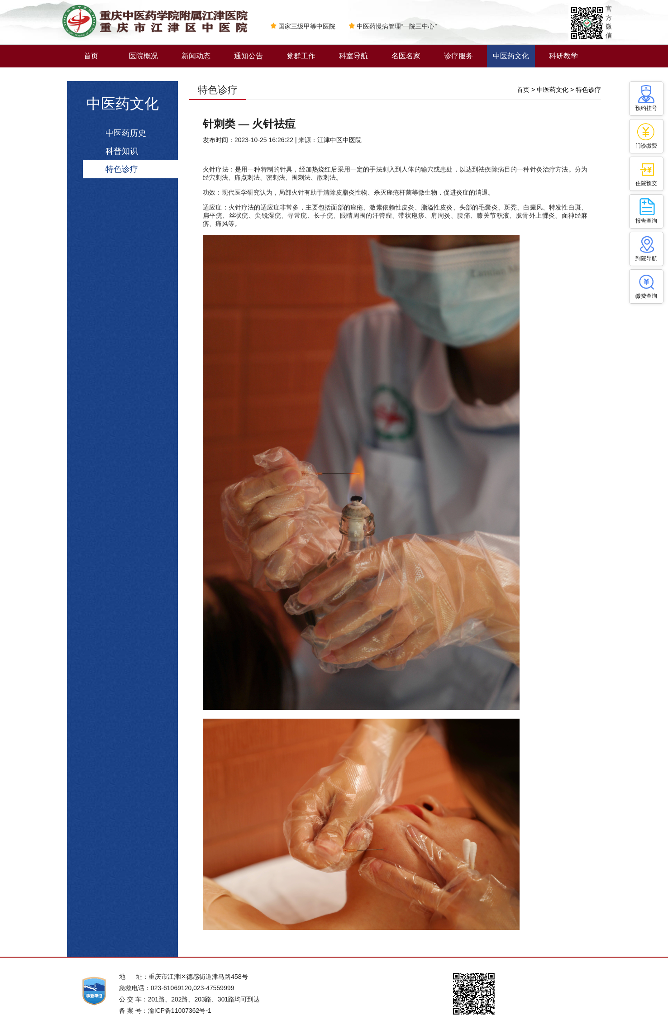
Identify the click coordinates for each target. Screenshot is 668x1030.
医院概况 (143, 56)
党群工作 (300, 56)
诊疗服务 (458, 56)
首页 (91, 56)
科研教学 (563, 56)
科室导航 (353, 56)
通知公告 (248, 56)
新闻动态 (195, 56)
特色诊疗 (121, 169)
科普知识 (121, 151)
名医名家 (405, 56)
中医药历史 (125, 133)
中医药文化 (511, 56)
